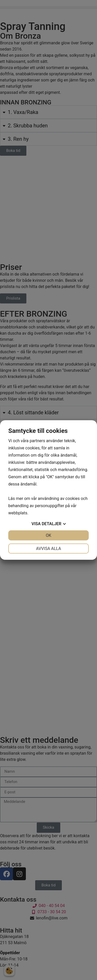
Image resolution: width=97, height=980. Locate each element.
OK (48, 535)
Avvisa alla (48, 548)
